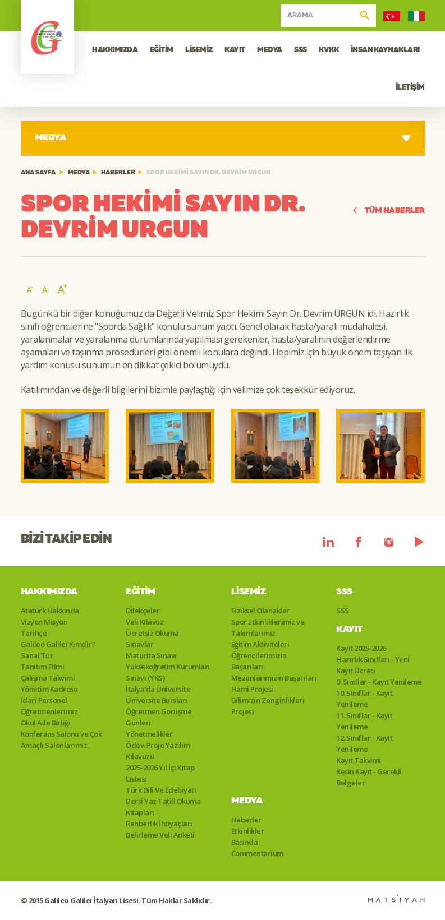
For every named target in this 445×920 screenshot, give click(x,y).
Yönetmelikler (149, 734)
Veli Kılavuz (144, 622)
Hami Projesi (252, 689)
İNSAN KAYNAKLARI (385, 50)
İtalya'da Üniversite (158, 689)
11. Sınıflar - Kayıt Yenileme (364, 721)
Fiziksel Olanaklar (260, 610)
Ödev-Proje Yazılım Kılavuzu (158, 750)
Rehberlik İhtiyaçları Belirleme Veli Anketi (160, 829)
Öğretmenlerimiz (49, 711)
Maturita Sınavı (151, 655)
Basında (244, 842)
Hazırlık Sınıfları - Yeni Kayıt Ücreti (373, 665)
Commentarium (257, 853)
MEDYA (269, 50)
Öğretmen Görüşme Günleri (158, 717)
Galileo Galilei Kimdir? (58, 644)
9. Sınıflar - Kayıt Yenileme (378, 682)
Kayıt (349, 629)
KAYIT (234, 50)
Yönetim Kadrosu (49, 689)
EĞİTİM (161, 50)
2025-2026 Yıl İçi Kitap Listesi (160, 773)
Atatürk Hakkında (50, 610)
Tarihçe (34, 633)
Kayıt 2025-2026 (361, 648)
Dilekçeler (142, 610)
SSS (300, 50)
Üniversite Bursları (156, 700)
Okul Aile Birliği (46, 723)
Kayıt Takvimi (358, 760)
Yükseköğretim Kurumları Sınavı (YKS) (168, 672)
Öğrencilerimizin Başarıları (259, 661)
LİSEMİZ (199, 50)
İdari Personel (44, 700)
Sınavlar (139, 644)
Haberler (118, 173)
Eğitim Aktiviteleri (260, 644)
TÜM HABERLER (388, 211)
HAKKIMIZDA (114, 50)
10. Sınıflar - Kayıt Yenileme (364, 698)
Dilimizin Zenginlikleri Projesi (268, 705)
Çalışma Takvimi (48, 678)
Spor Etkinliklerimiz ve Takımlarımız (268, 627)
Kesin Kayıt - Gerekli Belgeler (369, 777)
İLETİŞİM (410, 87)
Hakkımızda (49, 592)
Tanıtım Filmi (43, 667)
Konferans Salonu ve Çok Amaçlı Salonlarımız (61, 739)
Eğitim (140, 592)
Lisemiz (248, 592)
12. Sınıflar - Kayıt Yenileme (364, 743)
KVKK (328, 50)
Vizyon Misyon (44, 622)
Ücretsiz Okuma (152, 633)
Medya (79, 173)
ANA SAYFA (38, 173)
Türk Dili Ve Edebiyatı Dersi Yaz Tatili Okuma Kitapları (163, 801)
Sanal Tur (37, 655)
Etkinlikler (247, 831)
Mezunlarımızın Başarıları (274, 678)
